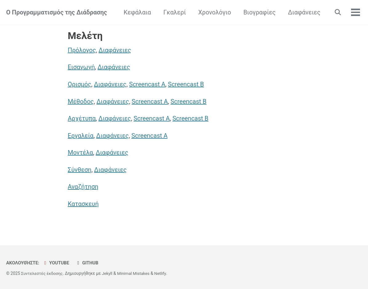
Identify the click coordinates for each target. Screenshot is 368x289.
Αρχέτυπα (82, 119)
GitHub (88, 263)
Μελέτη (85, 36)
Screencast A (147, 84)
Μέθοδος (81, 101)
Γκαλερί (173, 12)
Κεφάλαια (136, 12)
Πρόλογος (82, 50)
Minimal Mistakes (135, 273)
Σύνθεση (79, 170)
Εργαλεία (81, 136)
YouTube (57, 263)
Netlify (163, 273)
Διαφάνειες (302, 12)
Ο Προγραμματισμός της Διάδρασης (56, 12)
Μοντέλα (80, 153)
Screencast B (186, 84)
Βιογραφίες (258, 12)
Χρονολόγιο (213, 12)
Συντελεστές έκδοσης (42, 273)
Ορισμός (79, 84)
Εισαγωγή (81, 67)
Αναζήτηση (83, 188)
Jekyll (108, 273)
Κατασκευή (83, 205)
